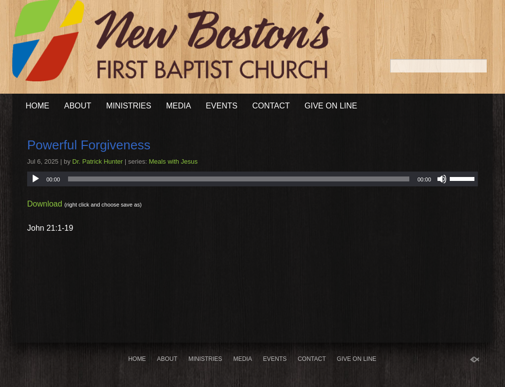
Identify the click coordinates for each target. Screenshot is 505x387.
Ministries (128, 106)
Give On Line (331, 106)
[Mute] (442, 179)
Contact (270, 106)
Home (37, 106)
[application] (252, 179)
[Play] (35, 179)
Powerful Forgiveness (88, 145)
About (77, 106)
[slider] (239, 178)
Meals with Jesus (173, 161)
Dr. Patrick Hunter (97, 161)
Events (221, 106)
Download (44, 204)
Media (178, 106)
